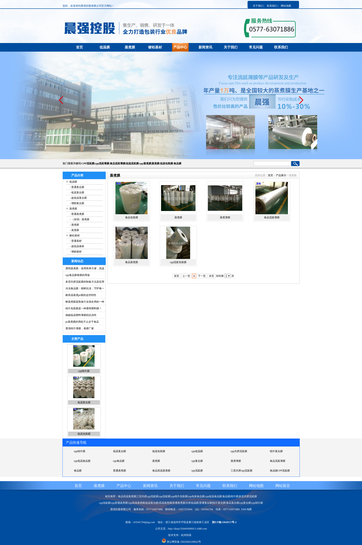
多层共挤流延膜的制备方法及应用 (84, 281)
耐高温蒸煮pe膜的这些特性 (80, 295)
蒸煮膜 (130, 47)
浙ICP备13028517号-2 (224, 522)
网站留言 (282, 486)
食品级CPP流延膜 (280, 470)
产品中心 (180, 47)
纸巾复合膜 (276, 451)
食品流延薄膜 (117, 163)
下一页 (202, 275)
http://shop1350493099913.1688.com (187, 528)
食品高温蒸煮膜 (161, 470)
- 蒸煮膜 (74, 224)
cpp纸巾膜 (84, 371)
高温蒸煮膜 (165, 502)
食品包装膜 (131, 217)
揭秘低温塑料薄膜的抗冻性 (80, 315)
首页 (79, 47)
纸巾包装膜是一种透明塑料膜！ (83, 308)
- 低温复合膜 (76, 192)
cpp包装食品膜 (196, 496)
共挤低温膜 (192, 502)
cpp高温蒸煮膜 (136, 502)
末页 (211, 275)
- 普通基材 (75, 240)
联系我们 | (272, 5)
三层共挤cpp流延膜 (241, 470)
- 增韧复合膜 (76, 203)
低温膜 (104, 47)
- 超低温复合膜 (78, 197)
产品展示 (281, 175)
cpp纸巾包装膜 (179, 496)
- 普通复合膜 (76, 187)
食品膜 (177, 163)
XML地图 (246, 509)
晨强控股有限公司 (120, 509)
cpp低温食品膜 (82, 460)
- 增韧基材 (75, 251)
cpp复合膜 (197, 460)
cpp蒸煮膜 (145, 163)
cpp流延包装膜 (178, 262)
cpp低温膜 (197, 451)
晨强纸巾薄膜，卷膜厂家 (79, 328)
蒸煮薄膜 (225, 217)
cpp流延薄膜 (102, 163)
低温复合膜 (84, 402)
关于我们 (231, 47)
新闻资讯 (205, 47)
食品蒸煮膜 (131, 262)
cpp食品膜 (118, 460)
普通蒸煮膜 (119, 470)
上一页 (186, 275)
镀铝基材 (155, 47)
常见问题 (256, 47)
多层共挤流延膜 (248, 496)
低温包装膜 (166, 163)
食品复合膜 (232, 502)
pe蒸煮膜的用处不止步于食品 (82, 321)
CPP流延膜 (88, 163)
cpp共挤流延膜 (239, 451)
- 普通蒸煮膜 (76, 214)
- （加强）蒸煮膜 (79, 219)
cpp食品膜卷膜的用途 (77, 275)
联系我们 (281, 47)
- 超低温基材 (76, 246)
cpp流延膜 (197, 470)
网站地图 (286, 5)
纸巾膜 (234, 496)
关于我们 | (258, 5)
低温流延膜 (132, 163)
